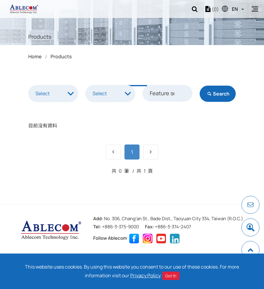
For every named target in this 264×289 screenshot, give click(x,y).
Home (34, 56)
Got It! (171, 275)
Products (61, 56)
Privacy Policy (145, 275)
